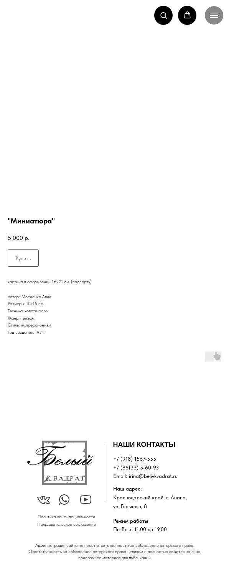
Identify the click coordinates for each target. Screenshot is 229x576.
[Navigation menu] (214, 15)
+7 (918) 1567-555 (134, 459)
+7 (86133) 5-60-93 (136, 467)
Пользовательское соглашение (66, 524)
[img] (60, 462)
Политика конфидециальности (66, 516)
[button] (163, 15)
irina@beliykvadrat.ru (153, 476)
